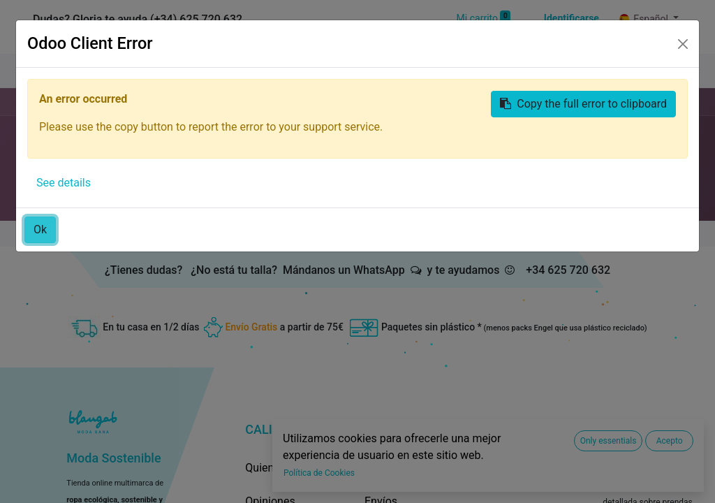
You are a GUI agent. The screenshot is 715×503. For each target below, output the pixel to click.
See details (63, 182)
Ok (40, 229)
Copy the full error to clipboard (583, 103)
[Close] (682, 44)
